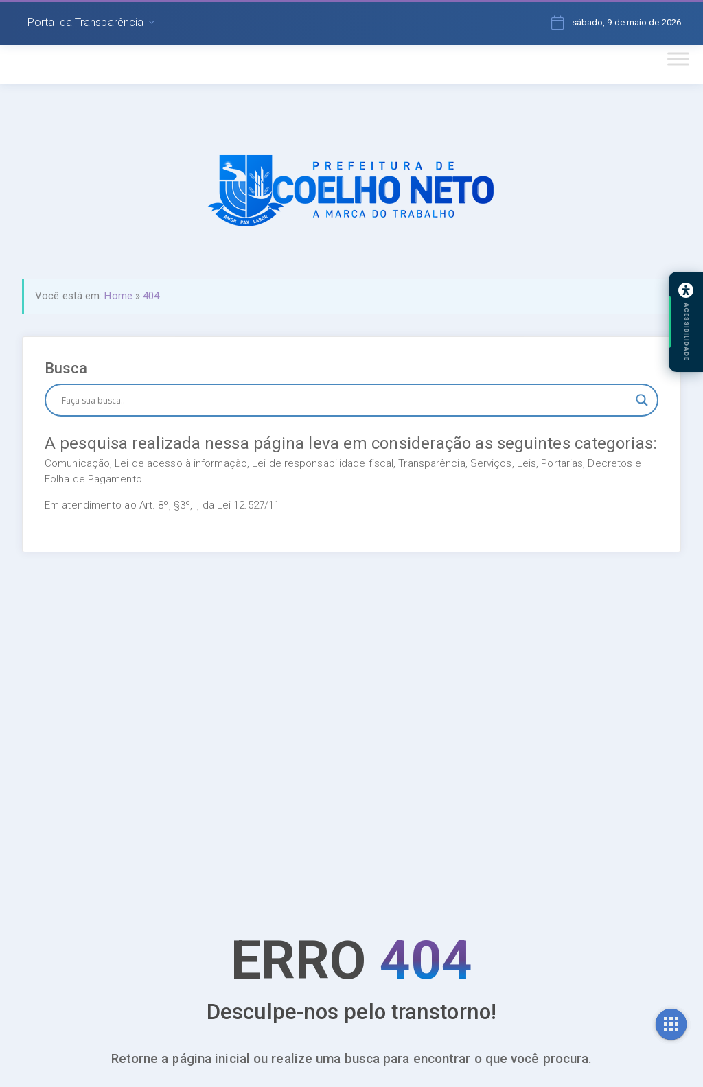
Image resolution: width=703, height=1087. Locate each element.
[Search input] (345, 400)
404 (151, 296)
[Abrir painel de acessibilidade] (686, 322)
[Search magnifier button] (642, 400)
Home (118, 296)
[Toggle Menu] (678, 58)
